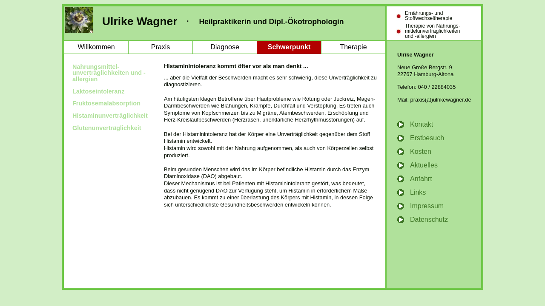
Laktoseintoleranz (98, 91)
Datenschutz (429, 219)
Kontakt (421, 124)
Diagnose (224, 47)
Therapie (353, 47)
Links (418, 192)
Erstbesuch (427, 138)
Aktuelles (424, 165)
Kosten (420, 151)
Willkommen (96, 47)
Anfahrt (421, 178)
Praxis (160, 47)
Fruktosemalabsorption (106, 103)
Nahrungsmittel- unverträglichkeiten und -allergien (109, 73)
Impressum (427, 206)
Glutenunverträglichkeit (106, 128)
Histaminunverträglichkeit (110, 116)
